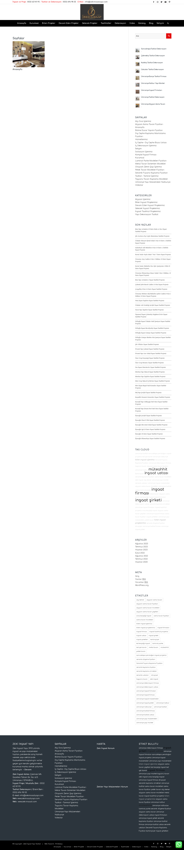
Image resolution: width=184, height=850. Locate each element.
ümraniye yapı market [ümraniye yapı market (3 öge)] (144, 723)
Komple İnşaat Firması (145, 155)
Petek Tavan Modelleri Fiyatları (149, 170)
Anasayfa (17, 69)
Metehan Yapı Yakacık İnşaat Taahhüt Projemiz (150, 372)
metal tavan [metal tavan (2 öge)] (153, 647)
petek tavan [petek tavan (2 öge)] (140, 651)
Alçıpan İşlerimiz (142, 199)
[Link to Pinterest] (169, 2)
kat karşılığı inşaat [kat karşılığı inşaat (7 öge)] (143, 643)
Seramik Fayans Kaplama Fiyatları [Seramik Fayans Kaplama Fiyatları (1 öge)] (149, 663)
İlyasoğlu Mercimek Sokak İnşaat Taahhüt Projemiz (151, 425)
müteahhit (158, 469)
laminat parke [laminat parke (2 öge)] (157, 643)
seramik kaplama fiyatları (144, 477)
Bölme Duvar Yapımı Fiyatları (149, 130)
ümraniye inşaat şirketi (148, 818)
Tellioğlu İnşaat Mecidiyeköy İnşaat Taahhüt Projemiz (152, 328)
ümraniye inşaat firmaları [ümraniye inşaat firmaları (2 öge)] (146, 691)
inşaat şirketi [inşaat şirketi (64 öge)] (153, 635)
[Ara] (167, 23)
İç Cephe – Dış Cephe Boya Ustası (151, 143)
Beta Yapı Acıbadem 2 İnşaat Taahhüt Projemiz (150, 280)
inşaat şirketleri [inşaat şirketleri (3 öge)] (142, 639)
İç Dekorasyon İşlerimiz (146, 146)
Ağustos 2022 (141, 556)
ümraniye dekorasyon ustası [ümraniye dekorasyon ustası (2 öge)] (147, 687)
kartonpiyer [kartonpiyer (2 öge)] (154, 639)
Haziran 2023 (141, 550)
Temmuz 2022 (141, 559)
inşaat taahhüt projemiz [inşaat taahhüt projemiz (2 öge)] (158, 631)
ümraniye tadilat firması (152, 526)
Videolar (139, 185)
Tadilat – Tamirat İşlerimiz (147, 176)
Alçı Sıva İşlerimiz (143, 121)
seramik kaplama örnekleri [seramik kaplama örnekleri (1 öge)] (146, 671)
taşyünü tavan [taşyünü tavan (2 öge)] (142, 679)
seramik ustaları (141, 483)
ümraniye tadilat (141, 453)
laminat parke (145, 490)
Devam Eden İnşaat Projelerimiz (150, 205)
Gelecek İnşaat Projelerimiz (147, 208)
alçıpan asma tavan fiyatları (157, 466)
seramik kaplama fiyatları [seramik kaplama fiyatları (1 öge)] (146, 667)
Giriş (137, 576)
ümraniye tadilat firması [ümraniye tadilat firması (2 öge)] (145, 711)
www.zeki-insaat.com (27, 802)
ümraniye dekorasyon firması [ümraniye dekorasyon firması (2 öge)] (147, 683)
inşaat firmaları (160, 497)
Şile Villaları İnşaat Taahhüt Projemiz (147, 344)
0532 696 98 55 (69, 2)
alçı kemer (147, 480)
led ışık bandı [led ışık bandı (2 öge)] (141, 647)
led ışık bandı (147, 456)
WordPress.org (142, 585)
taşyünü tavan (140, 466)
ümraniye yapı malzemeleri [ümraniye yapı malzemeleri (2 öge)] (146, 719)
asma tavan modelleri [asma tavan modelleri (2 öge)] (144, 620)
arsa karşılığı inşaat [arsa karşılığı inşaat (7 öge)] (143, 616)
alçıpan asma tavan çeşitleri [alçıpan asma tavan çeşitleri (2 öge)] (147, 612)
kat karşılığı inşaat (147, 497)
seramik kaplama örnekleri (160, 504)
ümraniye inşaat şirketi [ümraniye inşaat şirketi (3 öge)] (145, 703)
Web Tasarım (49, 844)
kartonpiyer (139, 473)
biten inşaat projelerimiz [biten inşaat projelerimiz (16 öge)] (145, 628)
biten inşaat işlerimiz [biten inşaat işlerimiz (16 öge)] (144, 624)
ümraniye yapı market (160, 480)
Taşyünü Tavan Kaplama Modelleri (151, 179)
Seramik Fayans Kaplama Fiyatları (151, 173)
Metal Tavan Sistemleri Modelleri (150, 164)
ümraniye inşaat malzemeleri (159, 483)
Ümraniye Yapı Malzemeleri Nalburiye (152, 182)
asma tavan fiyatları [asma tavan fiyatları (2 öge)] (161, 616)
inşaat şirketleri (152, 517)
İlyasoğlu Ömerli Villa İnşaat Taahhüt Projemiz (150, 420)
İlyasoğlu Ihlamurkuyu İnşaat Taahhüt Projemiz (150, 438)
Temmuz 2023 (141, 547)
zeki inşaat (139, 480)
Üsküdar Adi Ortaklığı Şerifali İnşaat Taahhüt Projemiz (152, 305)
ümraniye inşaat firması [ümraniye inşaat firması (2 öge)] (145, 695)
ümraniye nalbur (141, 470)
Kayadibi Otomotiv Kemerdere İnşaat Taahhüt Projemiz (152, 397)
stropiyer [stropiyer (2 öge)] (154, 675)
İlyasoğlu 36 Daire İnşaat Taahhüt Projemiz (149, 434)
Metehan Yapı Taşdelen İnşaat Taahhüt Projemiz (150, 376)
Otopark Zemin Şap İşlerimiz (148, 167)
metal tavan (154, 494)
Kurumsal (139, 158)
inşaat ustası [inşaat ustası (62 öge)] (141, 635)
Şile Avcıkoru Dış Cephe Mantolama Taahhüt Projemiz (152, 236)
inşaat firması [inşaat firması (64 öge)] (141, 631)
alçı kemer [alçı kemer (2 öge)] (140, 600)
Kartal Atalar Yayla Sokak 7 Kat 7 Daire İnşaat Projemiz (153, 254)
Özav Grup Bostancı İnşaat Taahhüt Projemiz (149, 363)
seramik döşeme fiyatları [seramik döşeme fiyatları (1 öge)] (145, 659)
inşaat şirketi (148, 500)
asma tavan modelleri (163, 477)
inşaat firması (156, 770)
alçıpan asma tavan (147, 812)
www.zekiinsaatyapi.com (28, 798)
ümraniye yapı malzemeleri (160, 761)
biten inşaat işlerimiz (145, 460)
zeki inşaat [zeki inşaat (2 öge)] (154, 679)
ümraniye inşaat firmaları (144, 507)
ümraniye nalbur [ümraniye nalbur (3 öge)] (162, 703)
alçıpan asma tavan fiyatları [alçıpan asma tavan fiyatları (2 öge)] (147, 604)
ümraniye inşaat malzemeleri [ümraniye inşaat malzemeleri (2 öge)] (147, 699)
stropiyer (138, 526)
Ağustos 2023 (141, 544)
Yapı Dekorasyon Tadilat (146, 214)
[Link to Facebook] (154, 2)
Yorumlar (141, 582)
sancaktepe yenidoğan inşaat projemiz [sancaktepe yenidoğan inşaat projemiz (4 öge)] (151, 655)
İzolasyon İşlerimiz (144, 152)
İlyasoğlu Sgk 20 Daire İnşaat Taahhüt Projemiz (150, 429)
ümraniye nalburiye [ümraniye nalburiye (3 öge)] (143, 707)
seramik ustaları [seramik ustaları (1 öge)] (142, 675)
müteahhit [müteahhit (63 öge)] (165, 647)
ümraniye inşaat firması (155, 513)
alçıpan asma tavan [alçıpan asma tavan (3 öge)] (154, 600)
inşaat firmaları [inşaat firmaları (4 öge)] (163, 628)
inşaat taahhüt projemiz (154, 796)
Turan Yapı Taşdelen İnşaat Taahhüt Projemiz (149, 310)
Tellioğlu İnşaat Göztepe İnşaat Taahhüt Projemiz (150, 333)
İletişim (138, 149)
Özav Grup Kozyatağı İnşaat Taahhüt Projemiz (149, 358)
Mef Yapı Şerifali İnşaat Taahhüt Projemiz (148, 392)
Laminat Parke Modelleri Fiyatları (151, 161)
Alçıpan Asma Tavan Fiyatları (149, 124)
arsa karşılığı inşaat (149, 510)
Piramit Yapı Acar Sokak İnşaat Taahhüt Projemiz (150, 353)
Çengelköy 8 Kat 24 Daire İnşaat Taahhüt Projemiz (151, 289)
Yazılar (140, 579)
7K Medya (58, 844)
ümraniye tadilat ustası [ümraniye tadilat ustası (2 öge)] (145, 715)
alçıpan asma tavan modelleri (146, 486)
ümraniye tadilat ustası (154, 824)
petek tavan (149, 520)
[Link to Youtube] (165, 2)
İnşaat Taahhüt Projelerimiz (148, 211)
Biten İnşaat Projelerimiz (146, 202)
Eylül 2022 (140, 553)
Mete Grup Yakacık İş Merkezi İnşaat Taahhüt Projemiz (152, 381)
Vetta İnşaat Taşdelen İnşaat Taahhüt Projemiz (149, 300)
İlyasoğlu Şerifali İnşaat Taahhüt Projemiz (148, 416)
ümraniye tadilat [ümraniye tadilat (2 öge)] (160, 707)
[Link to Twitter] (161, 2)
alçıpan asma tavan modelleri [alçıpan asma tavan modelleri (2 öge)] (147, 608)
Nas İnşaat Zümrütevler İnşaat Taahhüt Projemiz (150, 367)
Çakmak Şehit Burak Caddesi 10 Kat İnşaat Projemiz (151, 284)
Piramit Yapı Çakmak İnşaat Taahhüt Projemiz (149, 349)
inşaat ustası (156, 473)
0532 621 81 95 (33, 2)
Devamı (28, 770)
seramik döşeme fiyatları (155, 523)
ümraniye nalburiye (160, 456)
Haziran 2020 (141, 562)
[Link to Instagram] (157, 2)
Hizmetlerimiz (141, 139)
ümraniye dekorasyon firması (160, 463)
